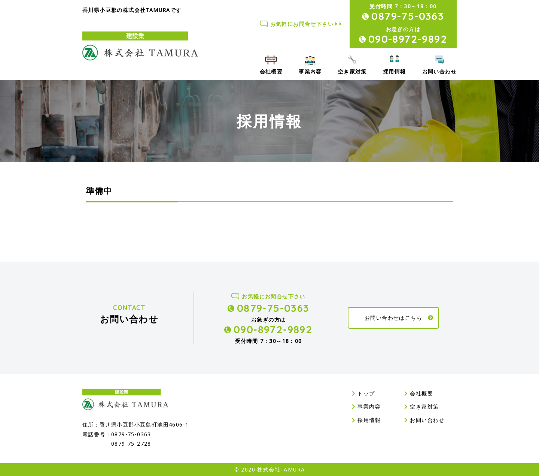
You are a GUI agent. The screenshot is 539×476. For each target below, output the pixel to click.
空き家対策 (352, 71)
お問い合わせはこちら (399, 317)
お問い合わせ (439, 71)
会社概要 (271, 71)
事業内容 (310, 71)
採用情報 (394, 71)
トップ (363, 393)
